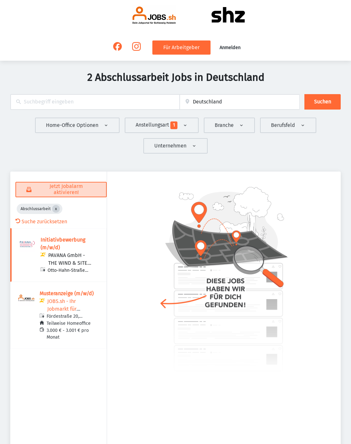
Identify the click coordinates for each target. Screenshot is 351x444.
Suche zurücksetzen (41, 221)
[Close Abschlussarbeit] (56, 209)
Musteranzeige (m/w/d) (67, 293)
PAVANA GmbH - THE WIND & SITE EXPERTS (67, 263)
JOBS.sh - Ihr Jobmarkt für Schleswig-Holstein (69, 309)
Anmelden (230, 47)
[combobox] (95, 102)
